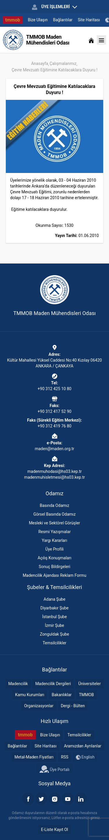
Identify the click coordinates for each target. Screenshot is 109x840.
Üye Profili (54, 549)
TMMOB (86, 694)
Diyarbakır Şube (54, 608)
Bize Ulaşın (38, 19)
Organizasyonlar (38, 705)
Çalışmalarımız (62, 63)
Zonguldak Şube (54, 634)
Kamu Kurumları (29, 694)
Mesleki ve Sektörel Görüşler (54, 523)
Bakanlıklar (62, 694)
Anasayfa (39, 63)
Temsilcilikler (55, 643)
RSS (64, 757)
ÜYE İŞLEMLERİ (54, 7)
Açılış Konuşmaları (55, 558)
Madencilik (18, 683)
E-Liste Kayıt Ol (54, 829)
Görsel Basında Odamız (54, 514)
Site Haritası (89, 19)
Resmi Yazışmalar (54, 531)
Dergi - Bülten (73, 705)
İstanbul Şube (54, 616)
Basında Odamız (54, 505)
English (85, 757)
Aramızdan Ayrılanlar (82, 746)
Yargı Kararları (54, 540)
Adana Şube (54, 599)
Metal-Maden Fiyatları (34, 757)
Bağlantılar (63, 19)
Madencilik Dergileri (53, 683)
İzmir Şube (54, 625)
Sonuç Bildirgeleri (54, 566)
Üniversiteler (89, 683)
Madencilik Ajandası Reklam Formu (54, 575)
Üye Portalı (54, 769)
